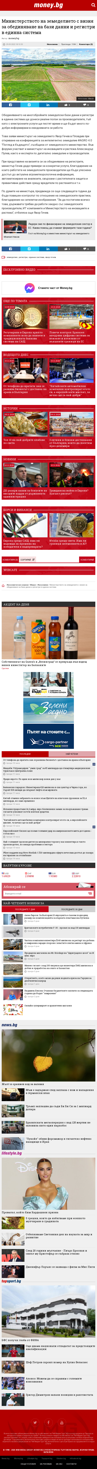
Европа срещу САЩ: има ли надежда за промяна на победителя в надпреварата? (23, 543)
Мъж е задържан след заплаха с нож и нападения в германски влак (60, 1091)
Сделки (5, 668)
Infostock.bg (75, 1458)
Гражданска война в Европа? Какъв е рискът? (68, 492)
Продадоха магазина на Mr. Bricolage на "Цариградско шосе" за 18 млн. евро (59, 954)
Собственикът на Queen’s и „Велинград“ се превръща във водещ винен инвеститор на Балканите (44, 663)
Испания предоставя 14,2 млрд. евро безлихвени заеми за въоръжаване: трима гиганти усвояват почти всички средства (45, 810)
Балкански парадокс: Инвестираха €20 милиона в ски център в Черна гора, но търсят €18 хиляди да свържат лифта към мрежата (45, 788)
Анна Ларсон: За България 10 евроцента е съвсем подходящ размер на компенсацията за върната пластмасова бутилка (56, 916)
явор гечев (50, 257)
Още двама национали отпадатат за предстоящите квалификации (60, 1347)
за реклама (46, 1464)
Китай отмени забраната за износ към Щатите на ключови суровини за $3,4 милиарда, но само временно (45, 799)
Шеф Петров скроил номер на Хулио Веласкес (57, 1362)
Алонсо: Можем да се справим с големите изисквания (54, 1380)
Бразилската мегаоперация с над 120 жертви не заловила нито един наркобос (58, 1124)
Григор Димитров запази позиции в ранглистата (59, 1394)
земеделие (12, 257)
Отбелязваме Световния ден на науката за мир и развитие (59, 1236)
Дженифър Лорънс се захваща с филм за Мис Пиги (60, 1266)
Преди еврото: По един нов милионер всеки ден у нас (32, 779)
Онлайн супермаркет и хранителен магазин (48, 1005)
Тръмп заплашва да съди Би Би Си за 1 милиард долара (58, 1108)
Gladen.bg (61, 1458)
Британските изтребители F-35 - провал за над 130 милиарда (57, 927)
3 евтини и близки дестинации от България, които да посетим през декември (70, 442)
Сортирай (28, 560)
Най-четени (72, 754)
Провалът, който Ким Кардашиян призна (30, 1212)
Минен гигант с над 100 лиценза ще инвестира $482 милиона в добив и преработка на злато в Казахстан (58, 966)
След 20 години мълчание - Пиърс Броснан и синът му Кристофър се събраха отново (56, 1252)
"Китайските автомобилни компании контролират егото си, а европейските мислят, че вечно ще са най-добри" (69, 390)
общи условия (28, 1464)
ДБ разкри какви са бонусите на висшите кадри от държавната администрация (25, 493)
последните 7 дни (25, 909)
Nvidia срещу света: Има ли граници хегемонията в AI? (68, 542)
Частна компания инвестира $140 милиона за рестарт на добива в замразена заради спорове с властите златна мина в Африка (59, 941)
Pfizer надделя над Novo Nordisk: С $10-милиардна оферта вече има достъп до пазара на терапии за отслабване (48, 854)
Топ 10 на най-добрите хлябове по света (24, 441)
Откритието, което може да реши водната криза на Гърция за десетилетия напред (57, 979)
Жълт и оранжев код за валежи (23, 1084)
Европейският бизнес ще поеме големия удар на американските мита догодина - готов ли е (47, 832)
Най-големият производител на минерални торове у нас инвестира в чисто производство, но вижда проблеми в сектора (44, 843)
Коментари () (86, 44)
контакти (71, 1464)
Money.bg (18, 1458)
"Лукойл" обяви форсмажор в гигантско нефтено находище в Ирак (58, 1140)
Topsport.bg (46, 1458)
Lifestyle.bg (32, 1458)
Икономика (52, 44)
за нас (59, 1464)
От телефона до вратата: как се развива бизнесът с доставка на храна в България (25, 389)
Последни (25, 754)
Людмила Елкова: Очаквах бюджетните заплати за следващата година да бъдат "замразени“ (58, 992)
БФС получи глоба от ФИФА (20, 1340)
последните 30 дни (71, 909)
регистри (23, 257)
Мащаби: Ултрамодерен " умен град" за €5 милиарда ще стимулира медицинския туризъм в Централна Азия (46, 769)
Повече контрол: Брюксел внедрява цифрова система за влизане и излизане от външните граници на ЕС (69, 337)
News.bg (5, 1458)
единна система (36, 257)
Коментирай (87, 560)
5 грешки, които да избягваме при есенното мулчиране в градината (55, 1220)
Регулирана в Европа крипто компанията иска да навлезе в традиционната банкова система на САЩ (24, 337)
